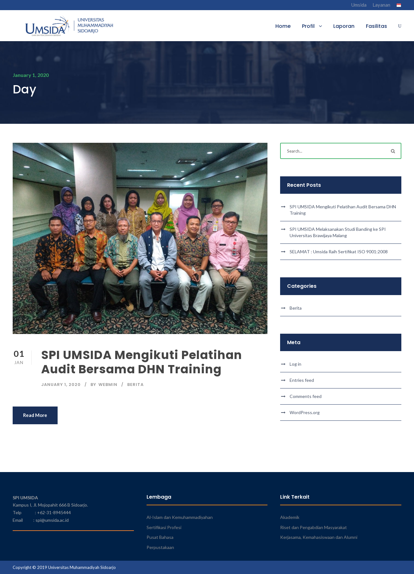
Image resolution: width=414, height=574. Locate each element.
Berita (135, 385)
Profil (308, 26)
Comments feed (306, 396)
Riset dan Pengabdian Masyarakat (313, 527)
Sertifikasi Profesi (164, 527)
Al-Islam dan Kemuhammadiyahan (180, 517)
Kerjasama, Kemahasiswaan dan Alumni (318, 537)
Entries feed (302, 380)
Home (283, 26)
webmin (107, 385)
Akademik (289, 517)
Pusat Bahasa (160, 537)
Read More (35, 415)
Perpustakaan (160, 547)
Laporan (343, 26)
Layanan (381, 5)
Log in (295, 364)
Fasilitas (376, 26)
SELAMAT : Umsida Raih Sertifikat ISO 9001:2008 (339, 251)
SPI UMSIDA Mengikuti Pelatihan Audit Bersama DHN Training (141, 362)
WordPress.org (305, 412)
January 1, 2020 (61, 385)
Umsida (359, 5)
